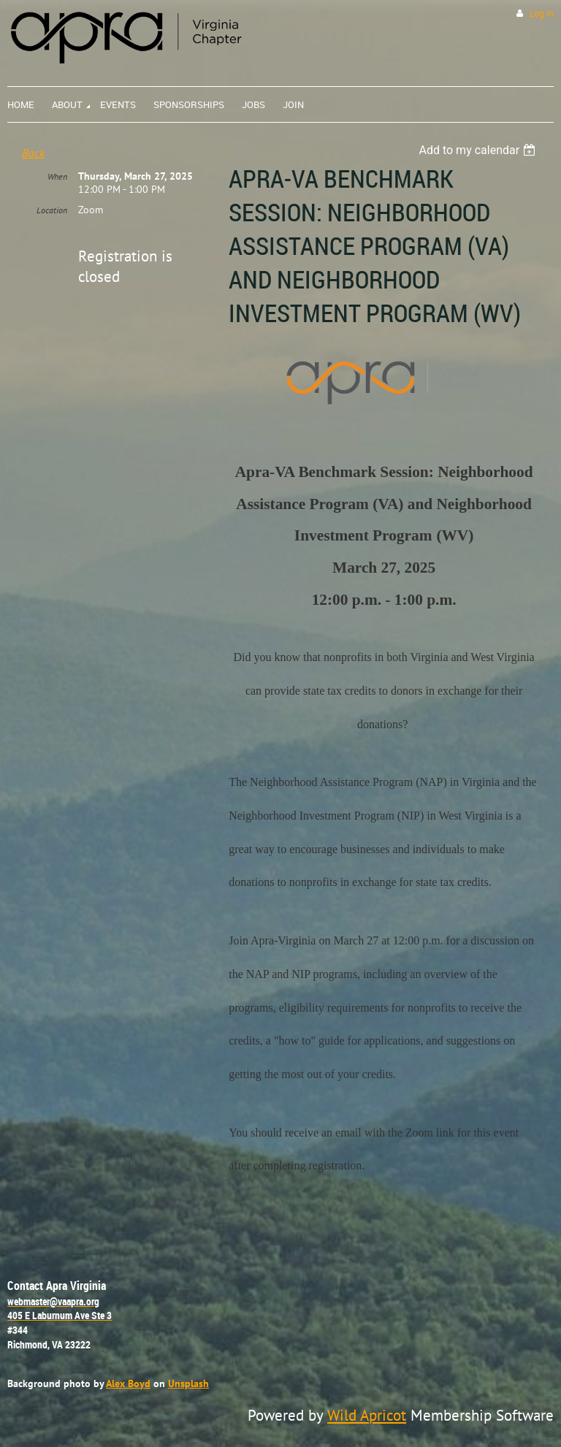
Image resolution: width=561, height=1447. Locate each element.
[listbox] (479, 150)
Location (52, 210)
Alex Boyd (128, 1383)
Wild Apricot (366, 1415)
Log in (542, 13)
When (57, 176)
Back (33, 152)
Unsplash (188, 1383)
